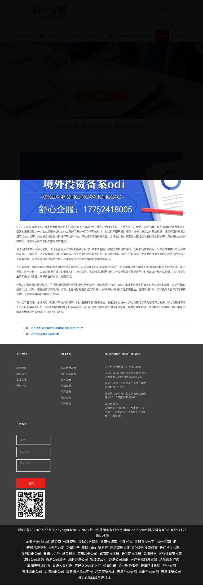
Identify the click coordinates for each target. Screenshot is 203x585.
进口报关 (68, 553)
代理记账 (66, 385)
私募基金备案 (68, 367)
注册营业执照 (149, 571)
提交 (31, 483)
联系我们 (21, 367)
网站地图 (102, 536)
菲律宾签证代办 (38, 565)
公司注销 (66, 391)
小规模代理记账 (35, 547)
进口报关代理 (170, 547)
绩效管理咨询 (169, 559)
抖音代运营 (109, 541)
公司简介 (21, 374)
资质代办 (125, 541)
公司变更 (66, 403)
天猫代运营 (51, 553)
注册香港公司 (144, 541)
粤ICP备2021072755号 (35, 529)
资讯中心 (21, 385)
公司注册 (66, 380)
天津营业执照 (150, 565)
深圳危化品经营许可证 (94, 577)
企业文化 (21, 380)
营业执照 (169, 565)
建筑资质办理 (120, 547)
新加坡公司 (98, 559)
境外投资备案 (68, 374)
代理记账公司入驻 (88, 565)
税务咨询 (66, 397)
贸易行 (103, 547)
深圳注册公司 (31, 553)
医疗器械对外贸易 (144, 559)
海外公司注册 (167, 541)
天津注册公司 (32, 571)
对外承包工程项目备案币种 (45, 334)
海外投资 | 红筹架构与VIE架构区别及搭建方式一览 (57, 328)
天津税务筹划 (88, 541)
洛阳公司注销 (34, 559)
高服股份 (150, 553)
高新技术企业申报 (79, 571)
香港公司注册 (56, 559)
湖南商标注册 (109, 553)
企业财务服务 (128, 565)
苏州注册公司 (87, 553)
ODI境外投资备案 (145, 547)
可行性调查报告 (170, 553)
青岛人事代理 (62, 565)
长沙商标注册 (131, 553)
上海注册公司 (54, 571)
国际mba (89, 547)
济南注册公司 (51, 541)
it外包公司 (56, 547)
